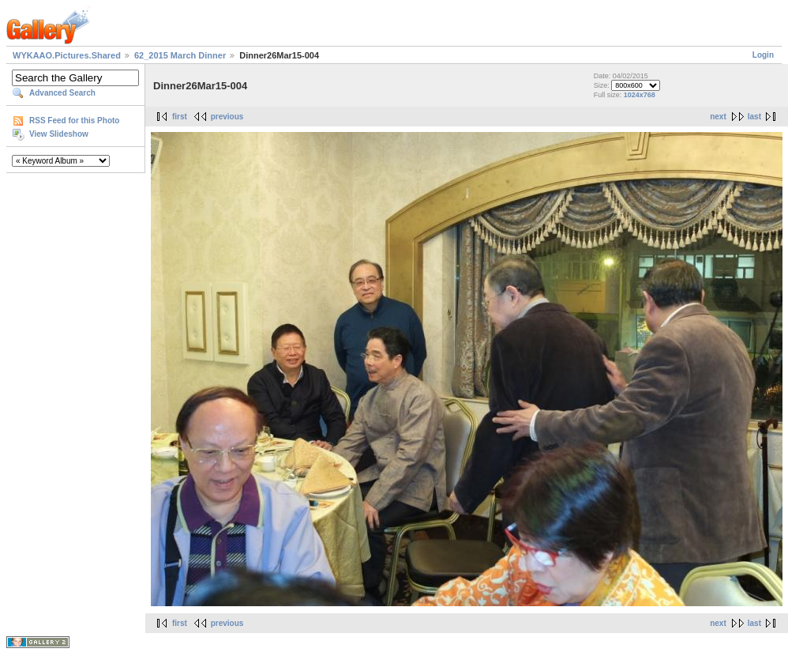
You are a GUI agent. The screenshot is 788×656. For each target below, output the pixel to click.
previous (227, 116)
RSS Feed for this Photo (74, 120)
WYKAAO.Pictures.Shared (67, 55)
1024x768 (639, 95)
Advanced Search (62, 93)
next (718, 116)
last (754, 116)
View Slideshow (58, 134)
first (179, 116)
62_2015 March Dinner (180, 55)
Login (763, 55)
